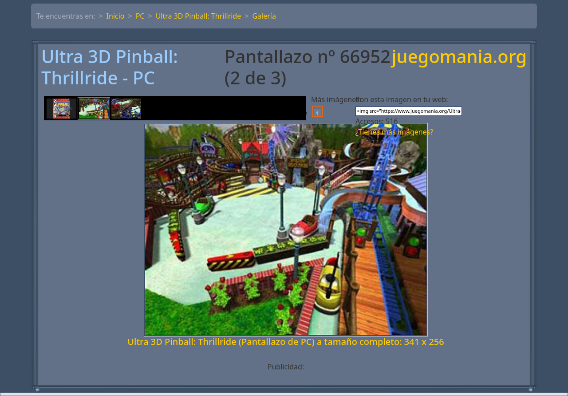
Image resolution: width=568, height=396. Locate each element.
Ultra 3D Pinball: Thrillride (198, 16)
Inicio (115, 16)
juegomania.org (459, 57)
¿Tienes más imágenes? (394, 132)
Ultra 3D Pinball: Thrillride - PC (109, 67)
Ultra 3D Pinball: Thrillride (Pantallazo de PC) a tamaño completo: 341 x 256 (285, 342)
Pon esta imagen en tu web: (401, 99)
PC (140, 16)
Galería (264, 16)
